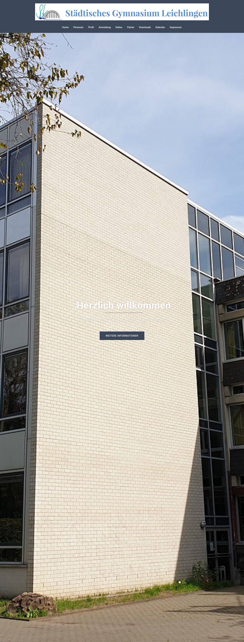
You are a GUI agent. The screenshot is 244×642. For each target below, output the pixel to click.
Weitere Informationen (122, 335)
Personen (78, 27)
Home (65, 27)
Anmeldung (105, 27)
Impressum (176, 27)
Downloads (145, 27)
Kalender (160, 27)
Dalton (119, 27)
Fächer (130, 27)
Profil (91, 27)
